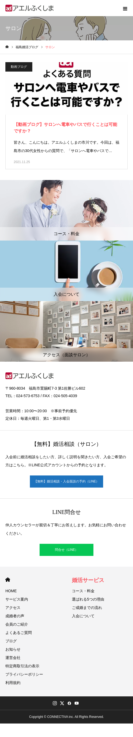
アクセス (12, 607)
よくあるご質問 (18, 632)
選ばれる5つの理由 (88, 599)
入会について (83, 616)
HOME (7, 579)
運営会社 (12, 657)
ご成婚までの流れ (87, 607)
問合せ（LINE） (66, 550)
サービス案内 (16, 599)
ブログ (11, 641)
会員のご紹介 (16, 624)
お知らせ (12, 649)
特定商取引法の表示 (22, 666)
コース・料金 (83, 591)
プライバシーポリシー (24, 674)
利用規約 (12, 682)
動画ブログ (19, 67)
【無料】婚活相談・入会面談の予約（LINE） (66, 481)
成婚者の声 (14, 616)
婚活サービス (88, 580)
